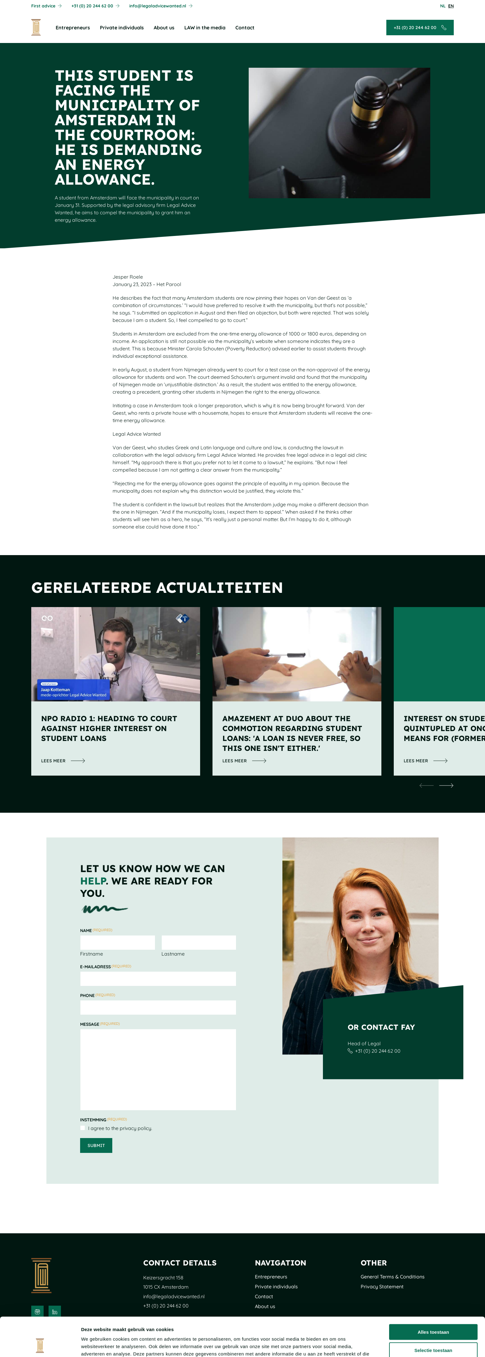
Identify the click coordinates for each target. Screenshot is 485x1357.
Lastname (173, 954)
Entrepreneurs (73, 27)
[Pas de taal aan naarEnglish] (451, 6)
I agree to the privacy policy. (120, 1128)
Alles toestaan (433, 1295)
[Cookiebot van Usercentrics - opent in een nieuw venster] (40, 1345)
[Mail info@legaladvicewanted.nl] (160, 5)
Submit (96, 1145)
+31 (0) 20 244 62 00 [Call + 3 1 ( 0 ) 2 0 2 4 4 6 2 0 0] (378, 1051)
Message (100, 1024)
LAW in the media (204, 27)
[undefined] (426, 785)
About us (164, 27)
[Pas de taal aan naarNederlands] (443, 6)
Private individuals (122, 27)
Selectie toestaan (433, 1313)
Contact (245, 27)
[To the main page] (36, 27)
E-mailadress (105, 967)
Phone (97, 995)
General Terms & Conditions (393, 1277)
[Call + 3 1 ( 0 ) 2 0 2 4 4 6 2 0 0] (95, 5)
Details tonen (334, 1344)
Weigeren (433, 1331)
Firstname (91, 954)
